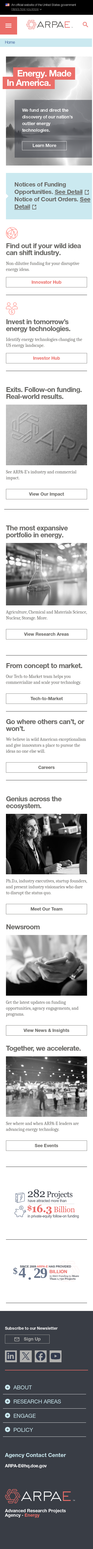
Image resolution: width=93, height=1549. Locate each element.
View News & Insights (46, 1030)
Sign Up (27, 1339)
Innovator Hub (46, 282)
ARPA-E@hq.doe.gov (26, 1466)
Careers (46, 767)
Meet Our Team (46, 909)
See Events (46, 1146)
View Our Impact (46, 494)
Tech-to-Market (47, 699)
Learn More (44, 146)
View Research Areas (46, 634)
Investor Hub (46, 358)
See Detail (69, 192)
